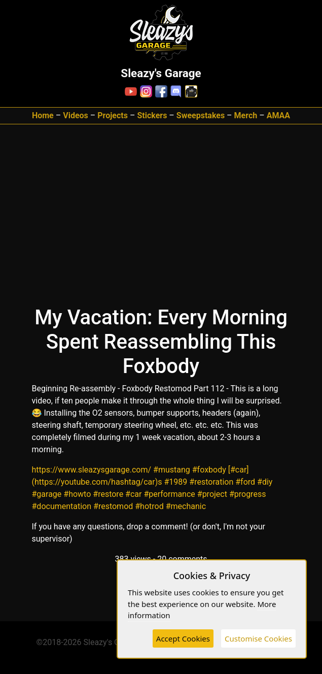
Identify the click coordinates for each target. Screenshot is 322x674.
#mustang (171, 470)
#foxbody (209, 470)
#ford (245, 482)
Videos (75, 115)
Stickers (152, 115)
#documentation (62, 506)
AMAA (278, 115)
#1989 (176, 482)
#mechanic (186, 506)
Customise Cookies (258, 638)
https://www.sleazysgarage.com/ (92, 470)
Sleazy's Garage (112, 642)
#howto (77, 494)
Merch (246, 115)
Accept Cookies (183, 638)
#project (212, 494)
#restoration (211, 482)
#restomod (113, 506)
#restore (108, 494)
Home (43, 115)
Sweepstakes (200, 115)
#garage (47, 494)
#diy (264, 482)
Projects (112, 115)
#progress (247, 494)
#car (133, 494)
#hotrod (149, 506)
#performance (169, 494)
